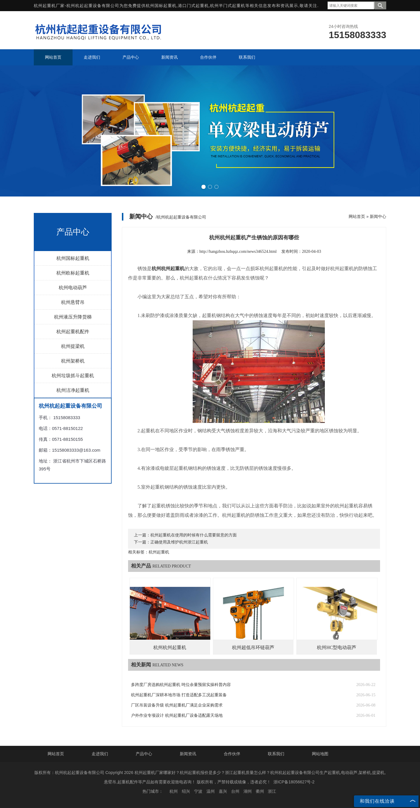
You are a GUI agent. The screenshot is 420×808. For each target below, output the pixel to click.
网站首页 (357, 216)
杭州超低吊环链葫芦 (253, 647)
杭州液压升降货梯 (73, 316)
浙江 (272, 791)
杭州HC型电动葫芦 (336, 647)
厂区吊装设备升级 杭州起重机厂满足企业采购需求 (177, 705)
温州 (210, 791)
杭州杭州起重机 (169, 647)
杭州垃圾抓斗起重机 (73, 375)
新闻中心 (378, 216)
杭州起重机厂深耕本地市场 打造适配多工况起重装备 (179, 695)
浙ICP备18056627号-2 (294, 782)
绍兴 (186, 791)
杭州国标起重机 (161, 5)
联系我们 (276, 753)
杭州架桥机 (73, 360)
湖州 (247, 791)
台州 (235, 791)
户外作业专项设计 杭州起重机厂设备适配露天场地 (177, 715)
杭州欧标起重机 (72, 272)
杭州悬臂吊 (73, 302)
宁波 (198, 791)
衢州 (260, 791)
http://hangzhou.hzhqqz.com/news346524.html (238, 251)
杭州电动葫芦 (73, 287)
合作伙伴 (232, 753)
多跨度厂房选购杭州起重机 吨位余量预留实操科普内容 (181, 684)
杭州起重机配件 (72, 331)
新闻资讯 (188, 753)
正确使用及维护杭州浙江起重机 (179, 542)
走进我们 (100, 753)
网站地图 (320, 753)
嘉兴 (223, 791)
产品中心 (144, 753)
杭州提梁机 (73, 346)
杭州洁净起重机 (72, 390)
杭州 (173, 791)
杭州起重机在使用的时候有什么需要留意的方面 (193, 535)
